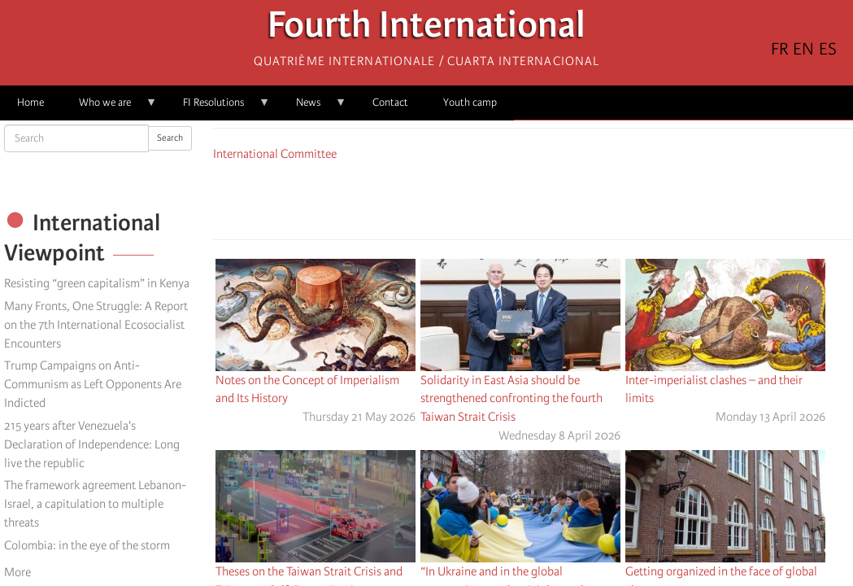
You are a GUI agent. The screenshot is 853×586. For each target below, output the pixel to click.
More (17, 572)
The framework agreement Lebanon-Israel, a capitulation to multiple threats (95, 504)
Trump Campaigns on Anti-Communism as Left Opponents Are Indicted (92, 384)
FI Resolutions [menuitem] (218, 108)
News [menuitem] (312, 108)
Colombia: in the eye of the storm (87, 545)
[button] (579, 198)
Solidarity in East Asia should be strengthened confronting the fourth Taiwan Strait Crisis (511, 399)
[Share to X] (511, 198)
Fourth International (426, 29)
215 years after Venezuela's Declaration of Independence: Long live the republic (92, 444)
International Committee (275, 153)
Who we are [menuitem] (109, 108)
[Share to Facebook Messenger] (533, 198)
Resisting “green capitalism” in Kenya (96, 283)
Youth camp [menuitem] (470, 102)
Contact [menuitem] (390, 102)
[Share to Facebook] (488, 198)
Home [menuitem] (30, 102)
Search (170, 138)
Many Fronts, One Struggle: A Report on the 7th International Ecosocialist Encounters (96, 325)
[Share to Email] (556, 198)
